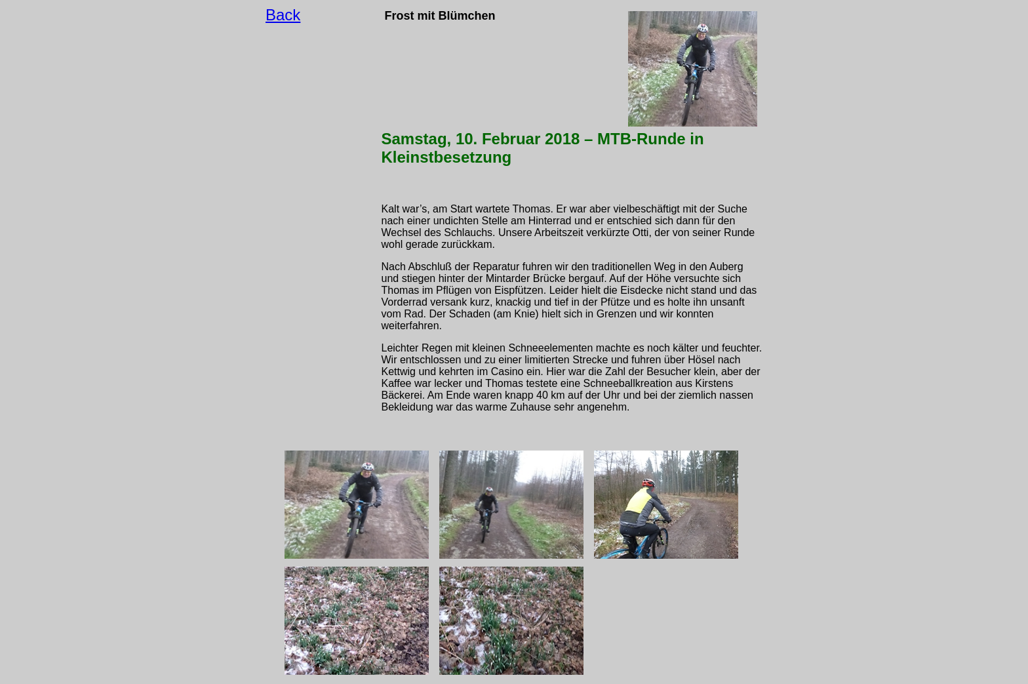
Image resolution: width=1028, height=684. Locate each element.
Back (283, 15)
